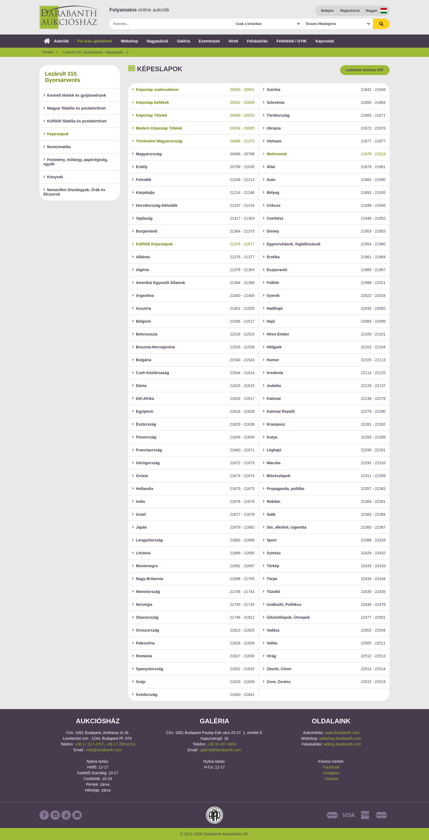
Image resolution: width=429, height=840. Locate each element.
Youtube (331, 778)
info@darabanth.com (104, 750)
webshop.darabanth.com (340, 738)
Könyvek (53, 177)
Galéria (183, 41)
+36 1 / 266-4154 (120, 744)
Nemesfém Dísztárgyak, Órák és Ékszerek (74, 192)
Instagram (331, 773)
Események (209, 41)
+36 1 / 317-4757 (89, 744)
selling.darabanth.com (342, 744)
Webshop (129, 41)
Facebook (331, 767)
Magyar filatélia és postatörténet (75, 108)
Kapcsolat (324, 41)
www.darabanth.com (342, 732)
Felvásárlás (257, 41)
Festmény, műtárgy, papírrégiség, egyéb (76, 161)
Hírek (233, 41)
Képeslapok (56, 134)
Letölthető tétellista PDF (365, 70)
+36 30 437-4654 (221, 744)
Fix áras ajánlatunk (94, 41)
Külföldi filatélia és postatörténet (75, 121)
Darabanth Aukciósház (69, 17)
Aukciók (56, 41)
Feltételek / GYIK (292, 41)
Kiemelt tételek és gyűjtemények (75, 95)
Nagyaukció (157, 41)
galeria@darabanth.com (220, 750)
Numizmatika (57, 147)
